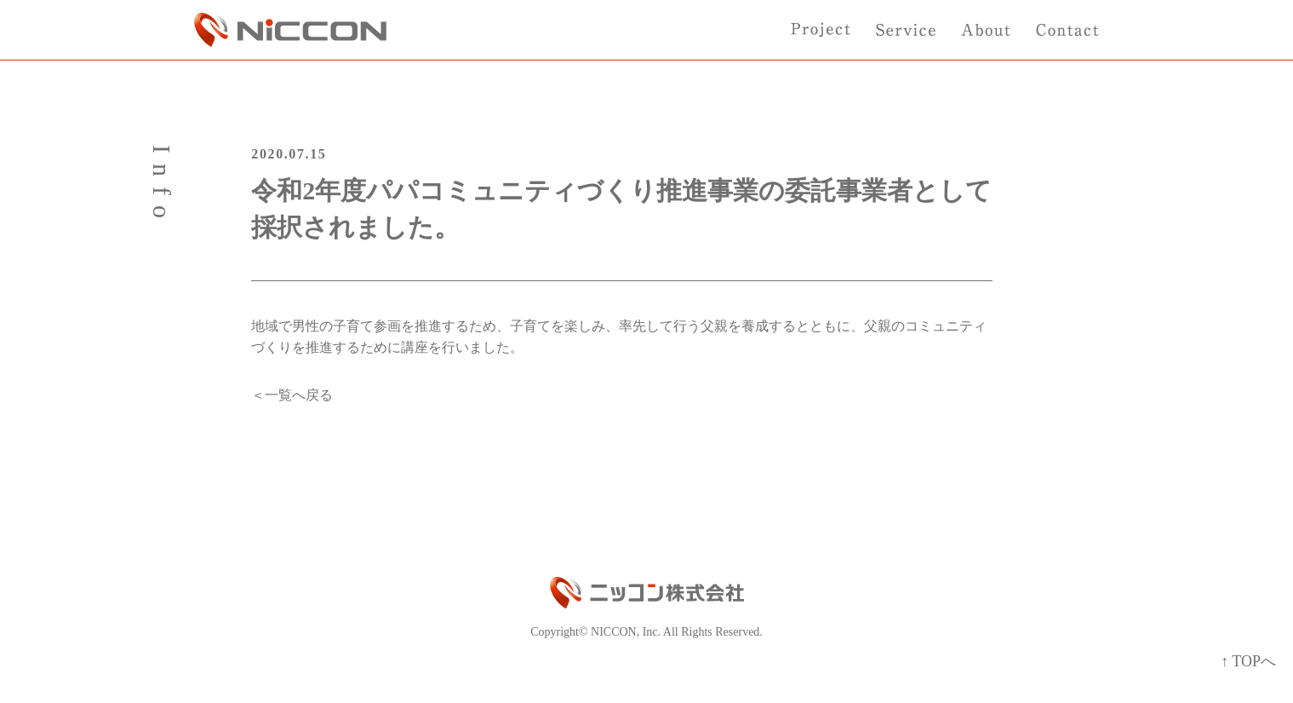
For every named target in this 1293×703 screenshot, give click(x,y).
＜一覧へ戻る (292, 395)
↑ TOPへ (1248, 661)
